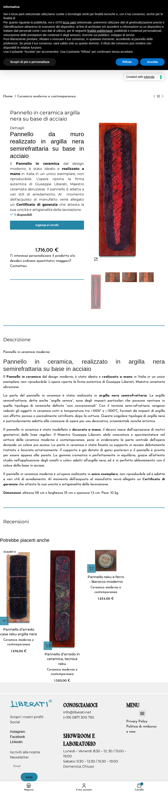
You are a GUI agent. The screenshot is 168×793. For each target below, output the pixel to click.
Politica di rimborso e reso (141, 729)
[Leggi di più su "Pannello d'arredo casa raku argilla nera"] (4, 621)
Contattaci (18, 266)
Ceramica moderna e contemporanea (46, 96)
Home (8, 96)
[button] (48, 645)
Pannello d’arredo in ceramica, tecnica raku (62, 659)
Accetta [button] (152, 62)
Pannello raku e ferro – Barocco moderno (106, 579)
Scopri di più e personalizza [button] (29, 62)
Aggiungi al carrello (47, 225)
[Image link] (31, 703)
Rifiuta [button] (127, 62)
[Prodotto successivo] (163, 96)
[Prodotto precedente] (154, 96)
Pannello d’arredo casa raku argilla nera (18, 631)
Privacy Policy (136, 721)
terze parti (69, 22)
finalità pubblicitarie (100, 30)
